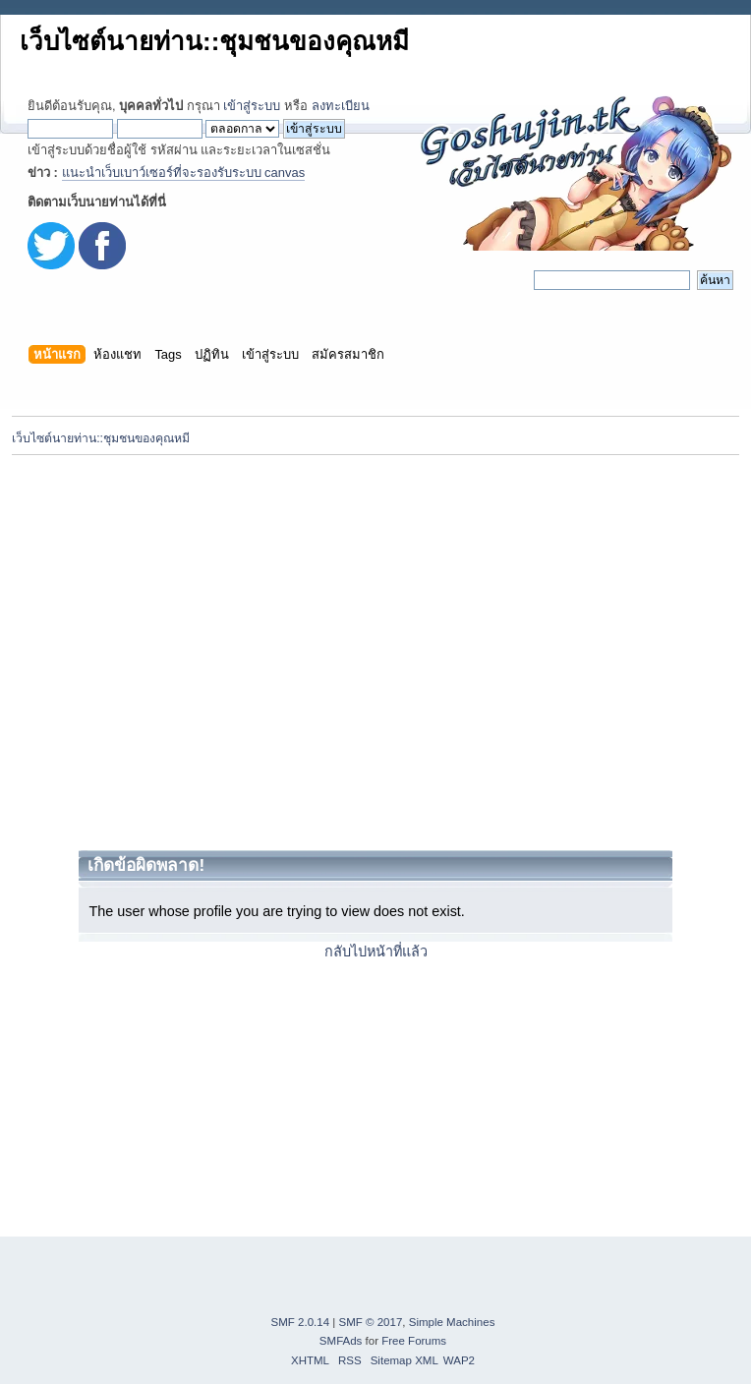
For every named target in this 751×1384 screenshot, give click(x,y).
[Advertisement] (184, 652)
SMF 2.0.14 (300, 1322)
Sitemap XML (404, 1360)
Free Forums (413, 1341)
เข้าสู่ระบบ (251, 105)
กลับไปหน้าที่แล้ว (376, 951)
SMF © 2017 (371, 1322)
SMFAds (341, 1341)
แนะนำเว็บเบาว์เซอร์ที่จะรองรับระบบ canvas (184, 172)
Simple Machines (452, 1322)
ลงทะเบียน (341, 105)
